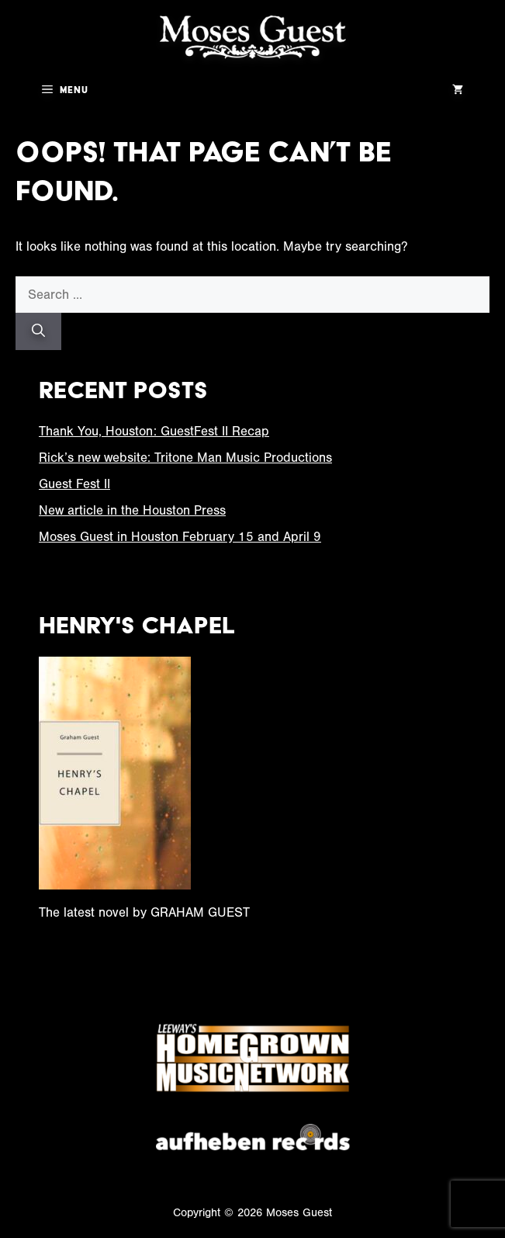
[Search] (38, 331)
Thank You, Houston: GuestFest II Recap (154, 431)
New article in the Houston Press (132, 510)
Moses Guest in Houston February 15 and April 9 (180, 536)
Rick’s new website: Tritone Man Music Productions (185, 457)
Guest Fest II (74, 484)
